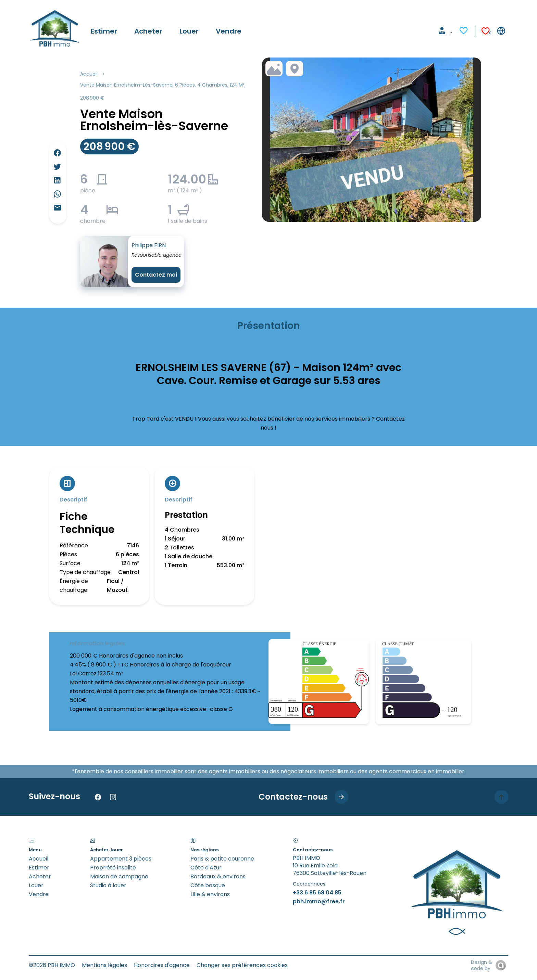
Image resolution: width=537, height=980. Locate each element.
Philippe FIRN (149, 245)
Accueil (89, 74)
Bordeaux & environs (218, 876)
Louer (36, 885)
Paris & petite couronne (222, 859)
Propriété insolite (113, 867)
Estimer (39, 867)
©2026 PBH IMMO (52, 965)
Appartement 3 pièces (120, 859)
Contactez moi (156, 275)
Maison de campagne (119, 876)
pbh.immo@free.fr (319, 901)
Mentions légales (104, 965)
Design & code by (481, 965)
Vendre (39, 894)
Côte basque (207, 885)
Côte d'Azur (206, 867)
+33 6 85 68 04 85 (317, 892)
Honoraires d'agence (162, 965)
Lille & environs (210, 894)
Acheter (40, 876)
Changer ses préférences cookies (242, 965)
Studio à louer (108, 885)
